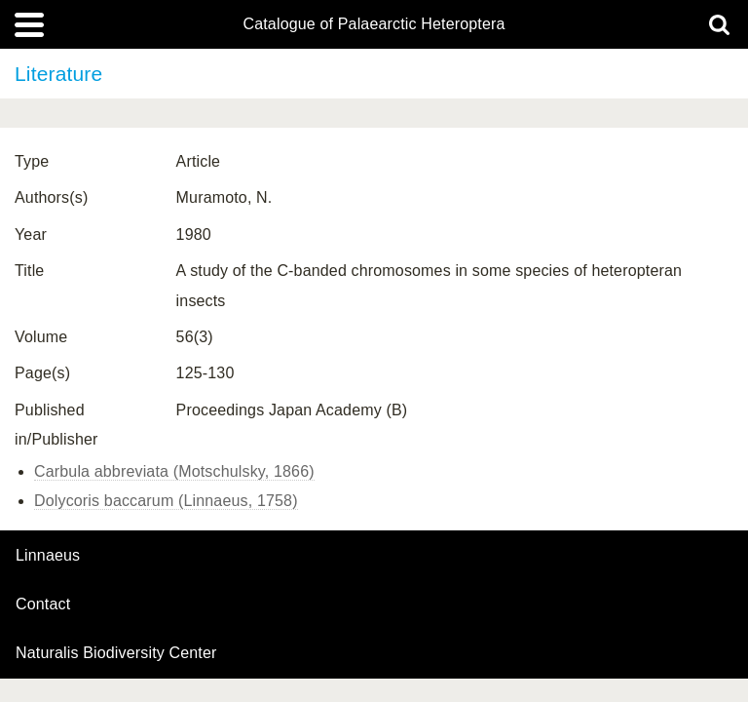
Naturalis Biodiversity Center (116, 653)
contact (43, 604)
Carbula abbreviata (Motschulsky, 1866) (174, 471)
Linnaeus (48, 556)
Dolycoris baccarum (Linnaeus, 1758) (166, 500)
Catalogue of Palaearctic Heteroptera (374, 24)
